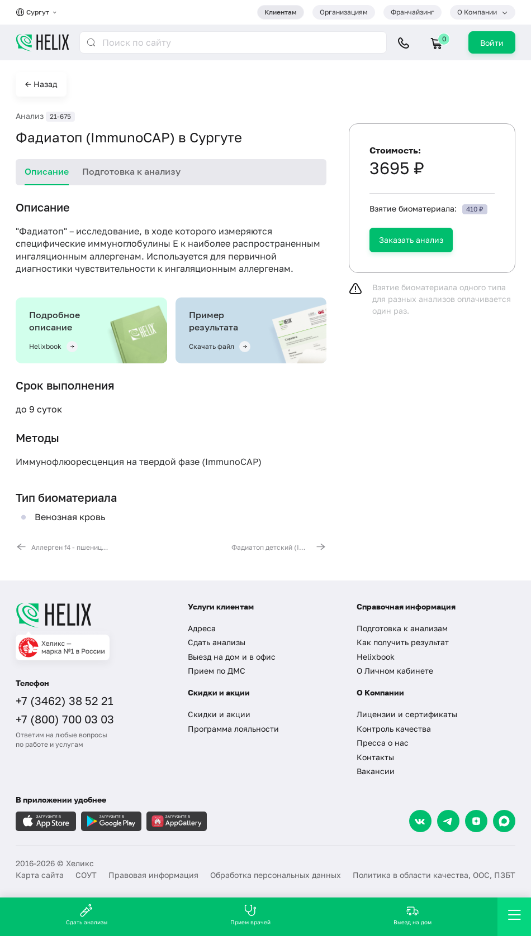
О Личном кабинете (395, 670)
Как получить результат (403, 642)
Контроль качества (394, 728)
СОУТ (86, 875)
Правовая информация (153, 875)
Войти (492, 42)
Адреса (202, 628)
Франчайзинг (412, 12)
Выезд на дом (412, 914)
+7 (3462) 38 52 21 (64, 700)
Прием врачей (250, 914)
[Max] (504, 821)
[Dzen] (476, 821)
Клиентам (280, 12)
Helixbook (376, 656)
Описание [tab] (47, 171)
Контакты (375, 757)
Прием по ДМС (216, 670)
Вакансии (376, 771)
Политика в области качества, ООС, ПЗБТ (434, 875)
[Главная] (93, 615)
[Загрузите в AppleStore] (46, 821)
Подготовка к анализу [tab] (131, 171)
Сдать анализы (216, 642)
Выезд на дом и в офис (232, 656)
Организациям (344, 12)
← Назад (41, 84)
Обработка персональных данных (275, 875)
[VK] (420, 821)
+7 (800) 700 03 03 (65, 719)
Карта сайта (40, 875)
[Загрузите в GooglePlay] (111, 821)
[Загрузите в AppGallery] (176, 821)
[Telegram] (448, 821)
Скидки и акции (219, 714)
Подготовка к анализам (402, 628)
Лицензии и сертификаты (407, 714)
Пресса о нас (383, 742)
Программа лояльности (233, 728)
